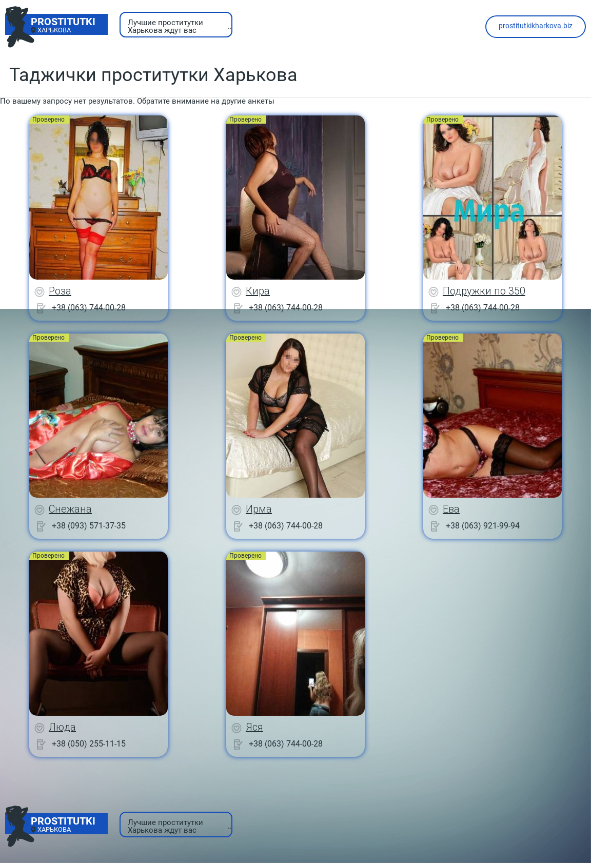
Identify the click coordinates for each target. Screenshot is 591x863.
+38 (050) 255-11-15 (89, 744)
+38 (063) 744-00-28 (89, 307)
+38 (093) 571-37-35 (89, 526)
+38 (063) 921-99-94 (483, 526)
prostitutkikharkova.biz (535, 26)
